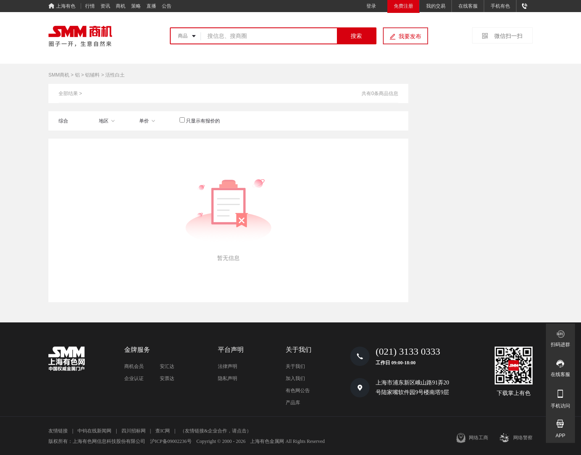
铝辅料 (92, 75)
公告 (166, 6)
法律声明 (227, 366)
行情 (90, 6)
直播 (151, 6)
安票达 (167, 378)
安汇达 (167, 366)
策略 (136, 6)
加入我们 (295, 378)
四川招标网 (133, 431)
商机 (120, 6)
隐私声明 (227, 378)
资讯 (105, 6)
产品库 (293, 402)
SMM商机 (58, 75)
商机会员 (134, 366)
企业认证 (134, 378)
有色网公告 (298, 390)
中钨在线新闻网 (94, 431)
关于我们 (295, 366)
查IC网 (162, 431)
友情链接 (58, 431)
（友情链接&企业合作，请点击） (215, 431)
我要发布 (410, 36)
